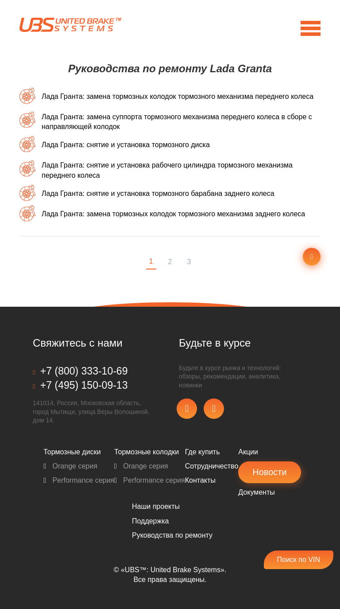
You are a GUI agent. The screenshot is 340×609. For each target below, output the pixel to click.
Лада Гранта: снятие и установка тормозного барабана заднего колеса (158, 193)
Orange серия (70, 466)
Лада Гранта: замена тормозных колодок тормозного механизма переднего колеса (177, 96)
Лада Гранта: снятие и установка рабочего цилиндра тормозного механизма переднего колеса (167, 170)
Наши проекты (156, 506)
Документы (256, 492)
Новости (269, 472)
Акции (248, 452)
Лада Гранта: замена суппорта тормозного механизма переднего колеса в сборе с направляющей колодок (177, 121)
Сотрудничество (212, 466)
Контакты (200, 480)
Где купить (202, 452)
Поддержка (150, 521)
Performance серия (78, 480)
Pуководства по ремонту (172, 535)
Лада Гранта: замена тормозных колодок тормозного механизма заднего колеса (173, 214)
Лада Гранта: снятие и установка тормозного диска (126, 144)
